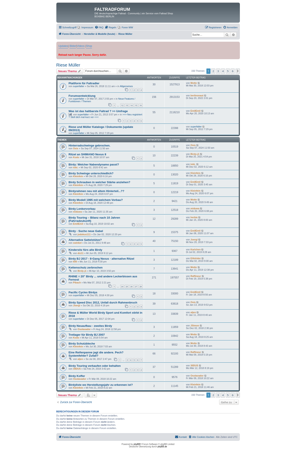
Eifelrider (195, 258)
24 (122, 286)
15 (136, 105)
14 (131, 105)
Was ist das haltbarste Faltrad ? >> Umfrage (98, 111)
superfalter (78, 86)
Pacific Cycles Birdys (83, 292)
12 (122, 105)
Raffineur (195, 276)
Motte (193, 83)
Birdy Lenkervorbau (82, 208)
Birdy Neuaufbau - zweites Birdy (90, 325)
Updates (63, 46)
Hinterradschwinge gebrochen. (89, 145)
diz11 (81, 253)
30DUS (77, 368)
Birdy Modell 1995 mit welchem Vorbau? (96, 200)
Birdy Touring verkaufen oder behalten (95, 365)
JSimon (194, 325)
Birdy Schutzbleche (82, 343)
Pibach (77, 282)
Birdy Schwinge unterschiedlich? (91, 173)
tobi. (75, 167)
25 (127, 286)
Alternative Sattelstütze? (85, 239)
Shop (89, 46)
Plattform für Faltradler (84, 83)
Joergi (194, 239)
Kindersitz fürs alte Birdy (85, 249)
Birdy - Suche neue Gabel (86, 231)
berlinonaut (196, 95)
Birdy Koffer (77, 376)
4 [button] (223, 71)
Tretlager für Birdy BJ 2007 (87, 334)
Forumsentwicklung (82, 95)
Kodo (76, 157)
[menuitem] (85, 27)
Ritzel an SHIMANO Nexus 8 (87, 154)
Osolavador (84, 329)
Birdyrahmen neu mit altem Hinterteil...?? (96, 191)
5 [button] (228, 71)
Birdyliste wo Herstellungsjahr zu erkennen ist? (101, 384)
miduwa (77, 211)
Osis (75, 148)
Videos (80, 46)
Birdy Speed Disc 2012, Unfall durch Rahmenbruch (103, 302)
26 (131, 286)
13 (127, 105)
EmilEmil (195, 111)
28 (140, 286)
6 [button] (232, 71)
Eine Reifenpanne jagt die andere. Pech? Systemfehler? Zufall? (96, 354)
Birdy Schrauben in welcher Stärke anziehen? (99, 182)
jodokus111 (84, 234)
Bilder (73, 46)
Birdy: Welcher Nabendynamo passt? (94, 164)
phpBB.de (162, 446)
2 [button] (213, 71)
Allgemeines (126, 86)
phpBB (137, 444)
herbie (194, 217)
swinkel (77, 242)
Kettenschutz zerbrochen (86, 267)
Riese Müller (68, 65)
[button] (238, 71)
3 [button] (218, 71)
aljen (193, 312)
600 (75, 261)
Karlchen (195, 249)
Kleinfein (78, 176)
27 (136, 286)
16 (140, 105)
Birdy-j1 (194, 154)
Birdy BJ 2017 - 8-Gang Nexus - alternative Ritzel (101, 258)
